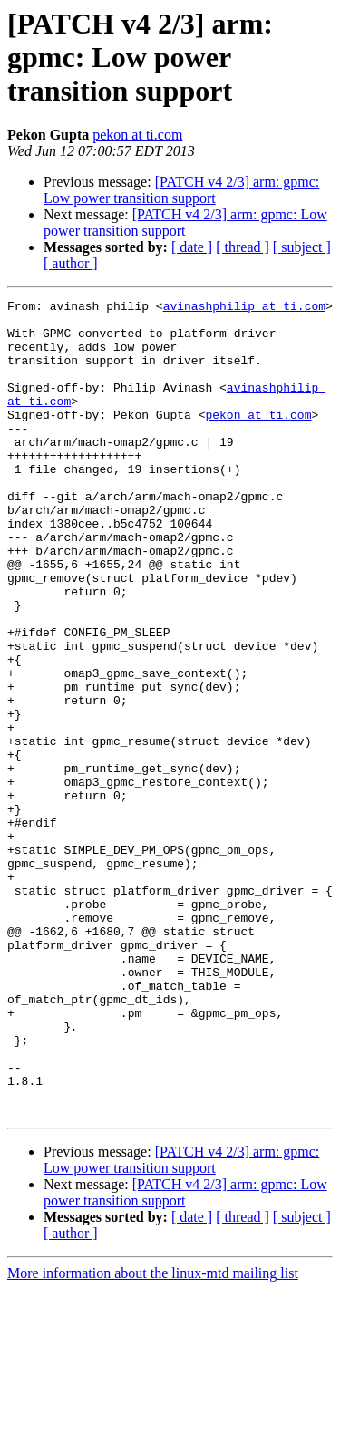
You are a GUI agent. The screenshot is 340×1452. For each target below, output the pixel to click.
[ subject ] (302, 247)
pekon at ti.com (137, 134)
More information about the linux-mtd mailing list (152, 1436)
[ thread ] (242, 247)
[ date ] (191, 247)
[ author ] (71, 263)
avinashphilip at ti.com (244, 308)
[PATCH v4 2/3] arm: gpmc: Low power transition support (181, 190)
